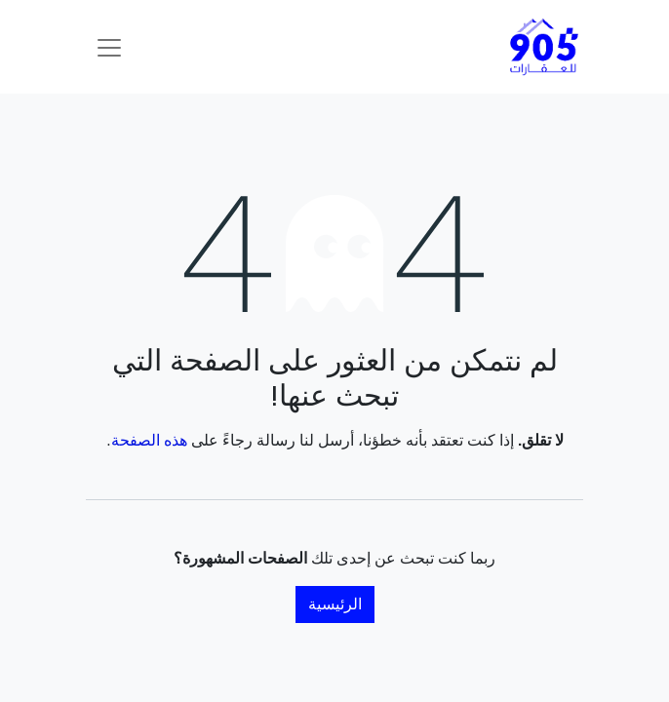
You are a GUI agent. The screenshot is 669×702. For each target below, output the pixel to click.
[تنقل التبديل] (109, 46)
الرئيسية (335, 604)
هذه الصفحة (149, 440)
